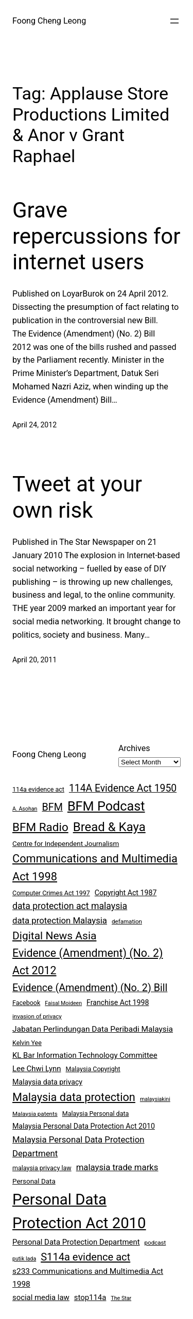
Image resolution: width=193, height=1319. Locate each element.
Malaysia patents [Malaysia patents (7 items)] (35, 1113)
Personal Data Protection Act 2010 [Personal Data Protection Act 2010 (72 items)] (79, 1211)
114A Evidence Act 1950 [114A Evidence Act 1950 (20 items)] (123, 788)
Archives (134, 748)
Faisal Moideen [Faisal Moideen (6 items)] (63, 1003)
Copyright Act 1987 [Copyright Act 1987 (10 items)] (126, 893)
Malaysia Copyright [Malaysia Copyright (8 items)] (93, 1069)
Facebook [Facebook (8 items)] (26, 1003)
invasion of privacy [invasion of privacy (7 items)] (37, 1016)
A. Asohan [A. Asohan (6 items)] (24, 808)
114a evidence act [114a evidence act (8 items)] (38, 789)
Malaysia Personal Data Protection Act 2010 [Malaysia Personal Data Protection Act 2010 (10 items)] (83, 1126)
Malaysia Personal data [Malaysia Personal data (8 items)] (95, 1113)
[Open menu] (174, 21)
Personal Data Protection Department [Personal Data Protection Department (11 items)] (76, 1242)
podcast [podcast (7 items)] (155, 1242)
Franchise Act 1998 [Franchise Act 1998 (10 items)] (117, 1002)
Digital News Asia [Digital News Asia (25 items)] (54, 936)
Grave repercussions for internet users (96, 236)
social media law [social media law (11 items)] (40, 1297)
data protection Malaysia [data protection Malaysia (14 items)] (59, 920)
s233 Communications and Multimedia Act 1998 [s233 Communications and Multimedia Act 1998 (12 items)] (87, 1278)
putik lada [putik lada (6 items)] (24, 1258)
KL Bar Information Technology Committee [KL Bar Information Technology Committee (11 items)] (84, 1055)
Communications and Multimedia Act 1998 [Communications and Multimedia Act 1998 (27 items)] (95, 867)
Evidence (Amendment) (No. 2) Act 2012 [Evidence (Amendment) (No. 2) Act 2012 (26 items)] (87, 962)
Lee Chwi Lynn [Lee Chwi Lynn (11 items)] (36, 1068)
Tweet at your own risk (77, 496)
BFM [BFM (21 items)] (52, 807)
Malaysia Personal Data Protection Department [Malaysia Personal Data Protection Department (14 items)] (78, 1146)
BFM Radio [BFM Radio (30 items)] (40, 827)
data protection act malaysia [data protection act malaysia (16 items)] (69, 906)
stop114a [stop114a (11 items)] (90, 1297)
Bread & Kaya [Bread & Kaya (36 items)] (109, 827)
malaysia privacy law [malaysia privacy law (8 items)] (42, 1168)
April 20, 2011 (34, 660)
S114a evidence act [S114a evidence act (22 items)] (85, 1257)
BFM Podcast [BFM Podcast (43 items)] (106, 806)
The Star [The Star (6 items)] (121, 1298)
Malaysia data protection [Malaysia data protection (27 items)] (73, 1097)
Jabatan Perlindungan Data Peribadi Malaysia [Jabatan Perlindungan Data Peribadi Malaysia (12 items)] (92, 1029)
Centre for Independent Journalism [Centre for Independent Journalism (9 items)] (65, 844)
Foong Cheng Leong (49, 21)
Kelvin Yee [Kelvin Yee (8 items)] (27, 1043)
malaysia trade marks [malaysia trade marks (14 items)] (117, 1167)
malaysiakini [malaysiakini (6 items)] (155, 1099)
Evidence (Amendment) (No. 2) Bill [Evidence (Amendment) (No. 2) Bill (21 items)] (89, 988)
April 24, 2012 (34, 425)
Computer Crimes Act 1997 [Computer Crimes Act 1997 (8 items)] (51, 893)
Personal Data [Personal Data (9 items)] (34, 1181)
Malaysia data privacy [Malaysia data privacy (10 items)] (47, 1082)
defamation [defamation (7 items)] (127, 921)
